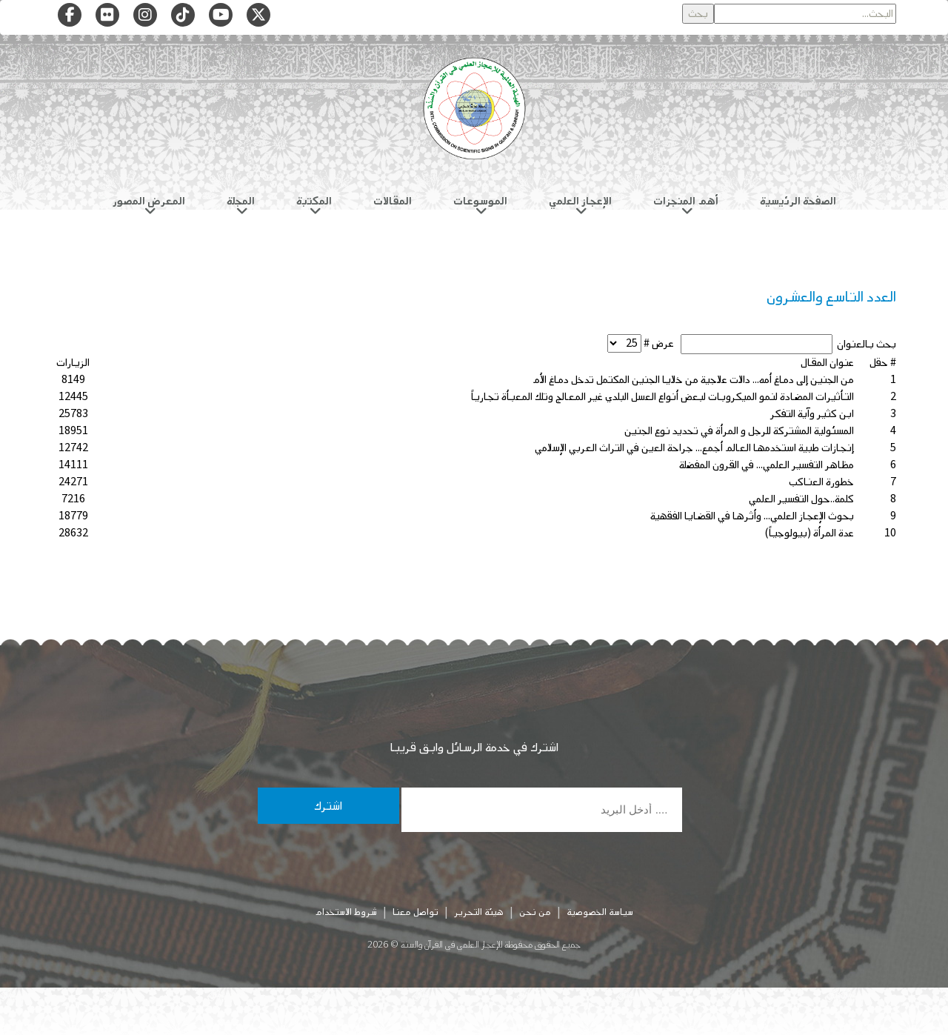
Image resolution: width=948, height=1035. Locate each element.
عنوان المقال (827, 362)
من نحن (535, 912)
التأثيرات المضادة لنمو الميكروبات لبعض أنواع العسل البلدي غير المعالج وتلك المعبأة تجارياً (662, 397)
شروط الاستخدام (346, 912)
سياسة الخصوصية (600, 912)
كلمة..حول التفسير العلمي (801, 499)
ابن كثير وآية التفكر (812, 414)
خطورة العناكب (821, 482)
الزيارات (73, 362)
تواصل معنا (415, 912)
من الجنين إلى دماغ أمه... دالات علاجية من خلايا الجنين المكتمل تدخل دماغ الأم (693, 379)
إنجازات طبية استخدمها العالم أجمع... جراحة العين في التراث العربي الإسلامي (694, 448)
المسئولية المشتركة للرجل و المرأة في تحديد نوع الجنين (739, 431)
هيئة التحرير (479, 912)
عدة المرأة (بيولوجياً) (809, 533)
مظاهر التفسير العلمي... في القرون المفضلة (766, 465)
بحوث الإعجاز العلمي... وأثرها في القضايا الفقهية (752, 516)
